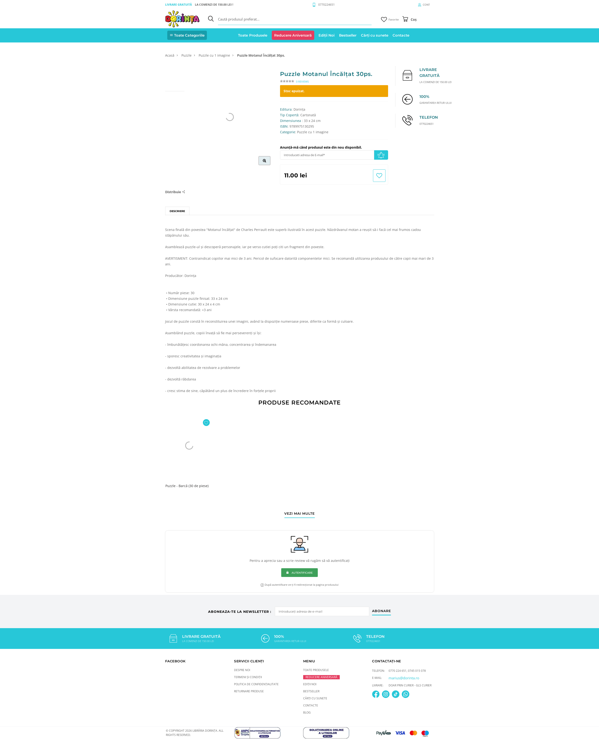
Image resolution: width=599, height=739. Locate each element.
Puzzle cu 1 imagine (214, 55)
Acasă (169, 55)
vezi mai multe (299, 514)
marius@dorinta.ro (404, 678)
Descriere (177, 211)
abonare (382, 610)
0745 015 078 (417, 670)
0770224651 (326, 5)
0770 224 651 (397, 670)
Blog (307, 712)
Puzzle (186, 55)
